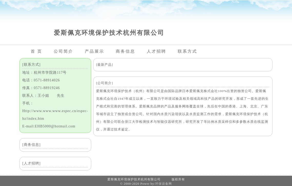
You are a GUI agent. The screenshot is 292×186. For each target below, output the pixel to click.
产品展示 (94, 51)
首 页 (36, 51)
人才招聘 (156, 51)
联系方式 (187, 51)
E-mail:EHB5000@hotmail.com (48, 126)
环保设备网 (163, 183)
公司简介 (63, 51)
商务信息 (125, 51)
